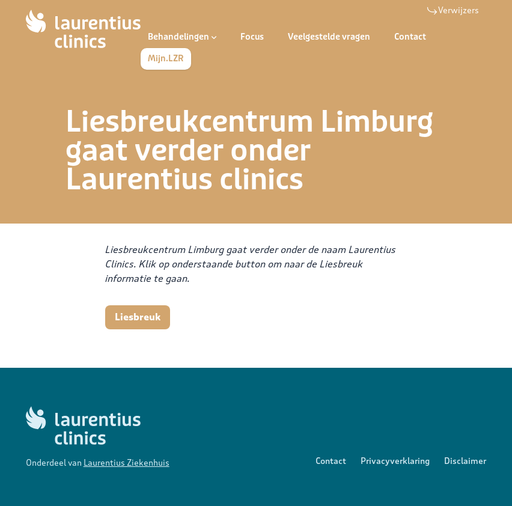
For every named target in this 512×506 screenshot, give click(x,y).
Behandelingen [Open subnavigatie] (182, 37)
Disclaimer (465, 461)
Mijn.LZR (166, 58)
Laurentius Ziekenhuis (126, 463)
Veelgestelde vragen (329, 37)
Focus (252, 37)
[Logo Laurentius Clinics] (83, 29)
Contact (410, 37)
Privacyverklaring (395, 461)
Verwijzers (452, 11)
